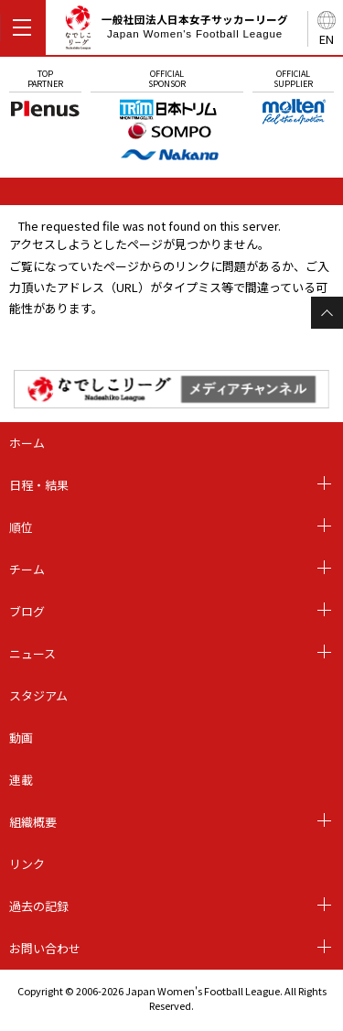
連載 (21, 779)
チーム (27, 569)
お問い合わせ (44, 948)
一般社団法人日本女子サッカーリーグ (176, 30)
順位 (21, 527)
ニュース (32, 653)
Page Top (327, 313)
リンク (27, 864)
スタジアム (38, 695)
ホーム (27, 442)
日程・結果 (39, 485)
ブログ (27, 611)
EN (326, 39)
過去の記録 (39, 906)
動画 (21, 737)
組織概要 (33, 821)
